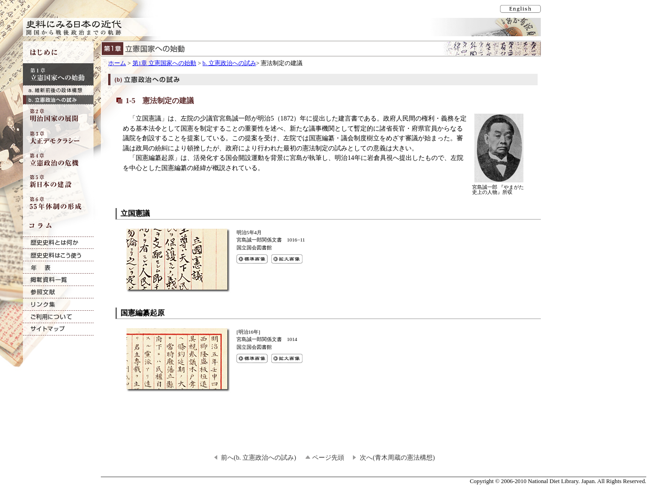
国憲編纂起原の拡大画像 (286, 358)
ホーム (117, 63)
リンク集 (58, 304)
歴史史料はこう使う (58, 255)
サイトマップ (58, 329)
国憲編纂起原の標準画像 (252, 358)
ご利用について (58, 317)
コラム (58, 225)
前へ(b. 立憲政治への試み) (258, 457)
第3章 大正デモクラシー (58, 137)
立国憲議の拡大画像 (286, 259)
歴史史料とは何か (58, 242)
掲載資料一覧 (58, 280)
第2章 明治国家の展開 (58, 115)
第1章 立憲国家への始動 (164, 63)
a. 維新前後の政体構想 (58, 90)
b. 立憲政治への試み (229, 63)
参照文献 (58, 292)
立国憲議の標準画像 (252, 259)
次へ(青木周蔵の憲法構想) (397, 457)
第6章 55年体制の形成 (58, 203)
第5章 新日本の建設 (58, 181)
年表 (58, 267)
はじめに (58, 52)
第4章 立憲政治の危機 (58, 159)
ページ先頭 (328, 457)
